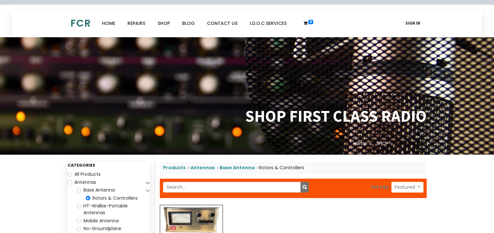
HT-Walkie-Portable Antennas (105, 209)
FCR (81, 23)
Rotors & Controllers (115, 198)
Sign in (412, 23)
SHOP (383, 143)
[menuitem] (108, 23)
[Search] (305, 187)
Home (360, 143)
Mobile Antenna (101, 220)
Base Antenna (99, 190)
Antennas (85, 182)
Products (174, 167)
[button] (407, 187)
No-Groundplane (102, 228)
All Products (87, 174)
